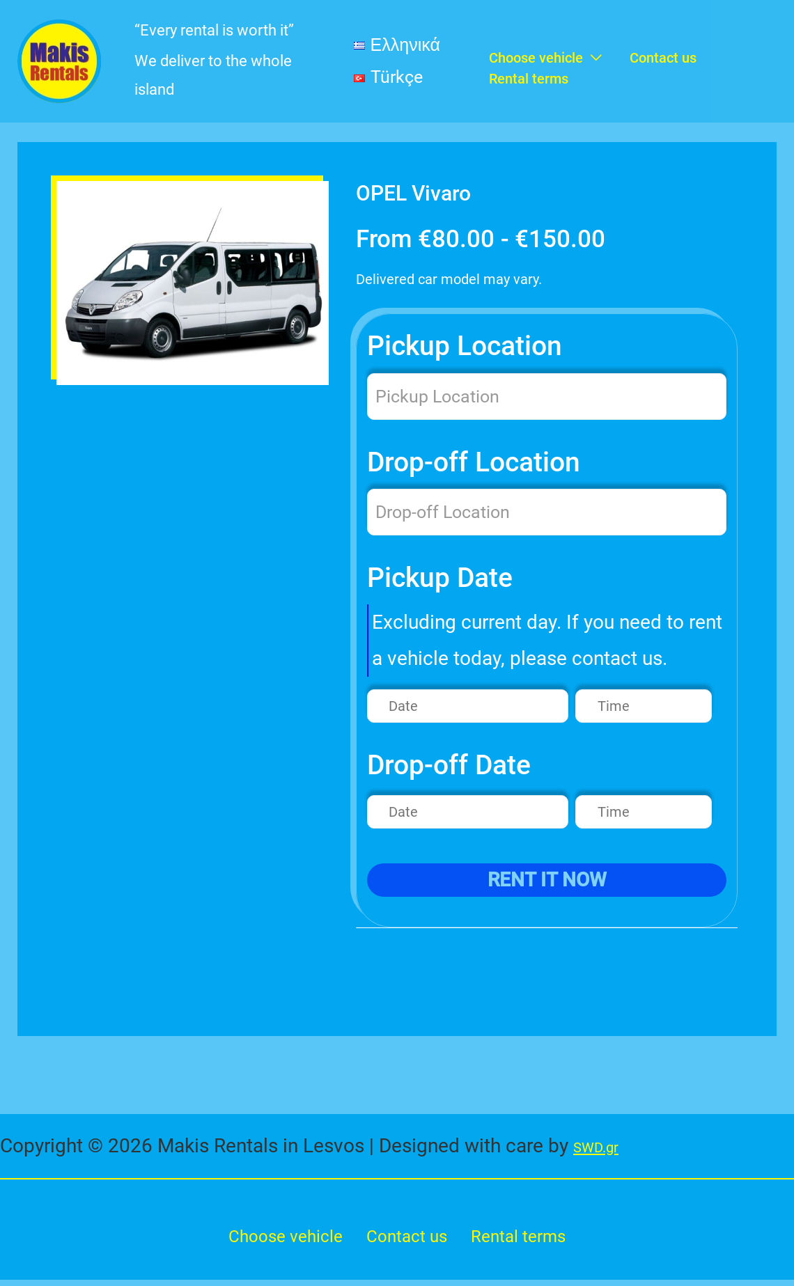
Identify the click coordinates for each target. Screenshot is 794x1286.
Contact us (408, 1239)
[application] (592, 36)
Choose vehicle (277, 1239)
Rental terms (529, 1239)
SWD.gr (605, 1146)
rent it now (547, 880)
